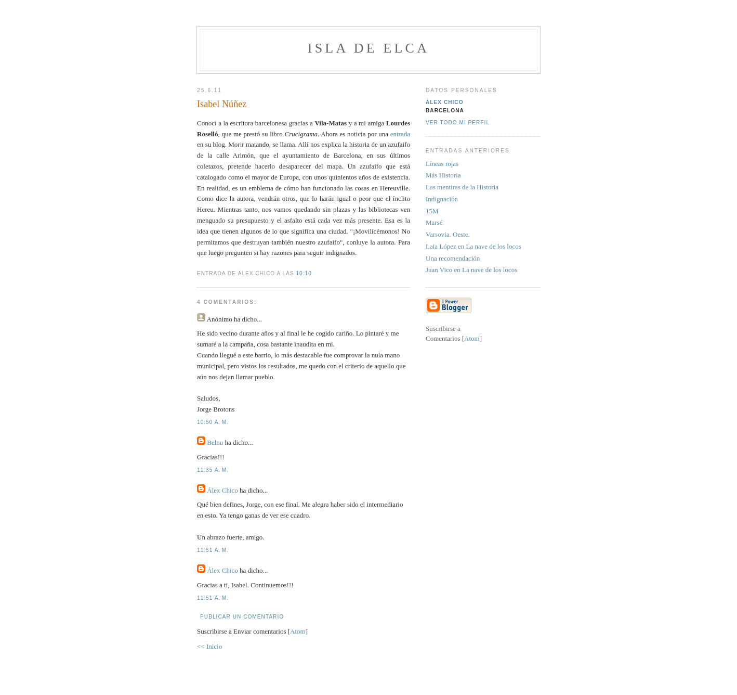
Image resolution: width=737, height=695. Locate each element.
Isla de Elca (368, 48)
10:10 (303, 273)
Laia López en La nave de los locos (473, 246)
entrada (400, 134)
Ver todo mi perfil (458, 122)
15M (432, 211)
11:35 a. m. (213, 470)
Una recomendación (453, 258)
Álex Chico (222, 490)
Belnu (215, 442)
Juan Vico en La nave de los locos (471, 270)
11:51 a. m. (213, 550)
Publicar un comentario (242, 617)
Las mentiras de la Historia (462, 187)
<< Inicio (209, 646)
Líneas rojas (442, 164)
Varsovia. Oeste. (448, 234)
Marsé (434, 222)
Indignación (442, 199)
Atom (298, 631)
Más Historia (443, 175)
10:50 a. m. (213, 422)
